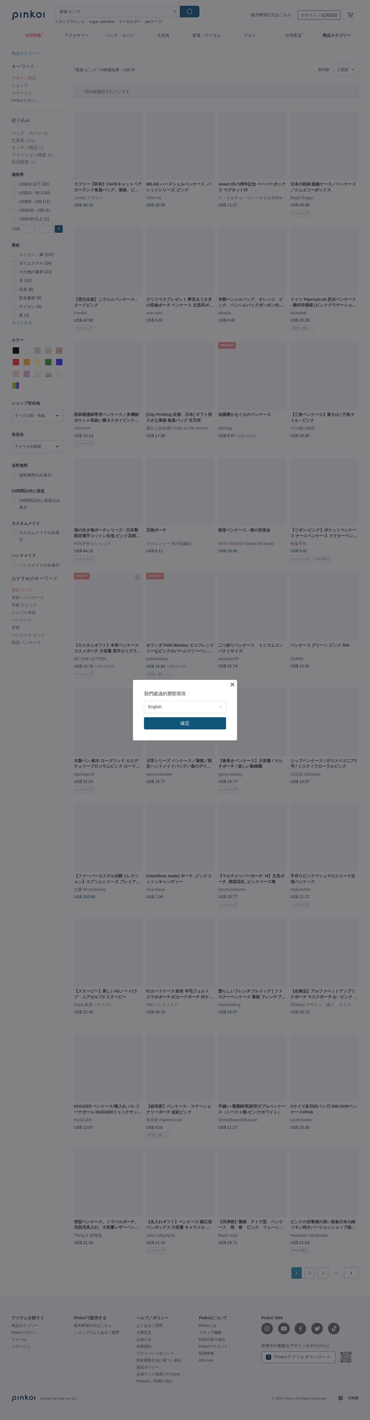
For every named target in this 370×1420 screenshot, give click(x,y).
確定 (185, 723)
